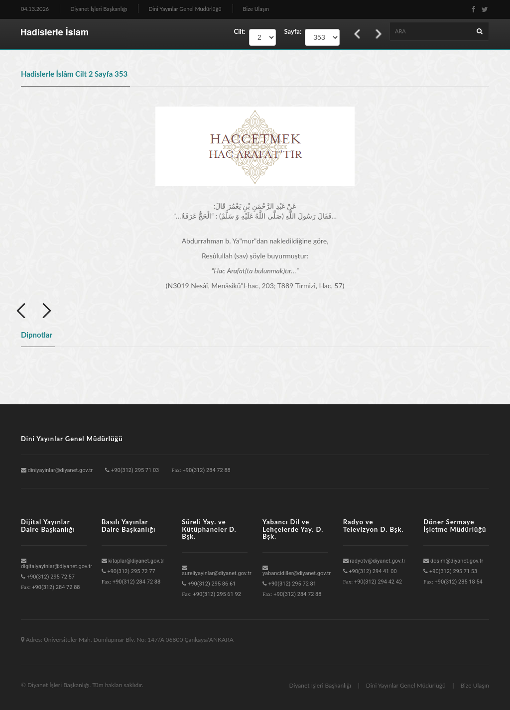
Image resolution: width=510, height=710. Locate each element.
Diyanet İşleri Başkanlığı (98, 8)
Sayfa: (290, 31)
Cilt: (240, 31)
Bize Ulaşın (256, 8)
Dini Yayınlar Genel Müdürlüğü (184, 8)
